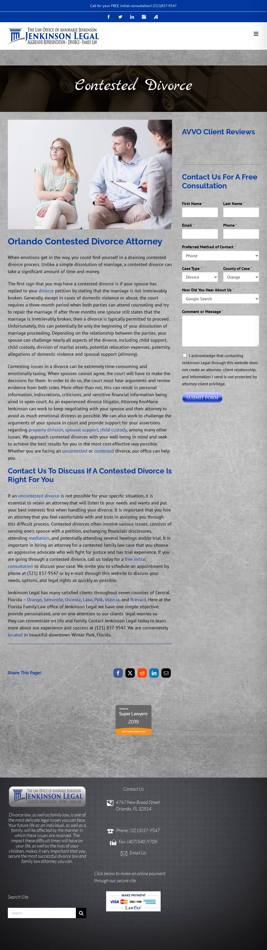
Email (188, 225)
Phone (230, 225)
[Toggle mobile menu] (256, 34)
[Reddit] (142, 673)
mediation (39, 538)
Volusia (112, 600)
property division (46, 430)
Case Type (192, 268)
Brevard (138, 600)
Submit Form (202, 397)
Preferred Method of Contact (209, 246)
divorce (46, 291)
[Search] (81, 887)
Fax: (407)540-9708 (138, 816)
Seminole (53, 600)
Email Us (138, 827)
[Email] (166, 673)
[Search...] (42, 887)
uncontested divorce (38, 496)
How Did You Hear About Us (208, 289)
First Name (193, 203)
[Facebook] (118, 673)
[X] (130, 673)
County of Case (237, 268)
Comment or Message (202, 311)
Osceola (73, 600)
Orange (34, 600)
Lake (87, 600)
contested (104, 451)
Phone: (123, 805)
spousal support (81, 430)
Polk (98, 600)
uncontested (74, 451)
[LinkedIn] (154, 673)
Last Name (234, 203)
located (15, 635)
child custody (113, 430)
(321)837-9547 (165, 5)
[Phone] (241, 234)
